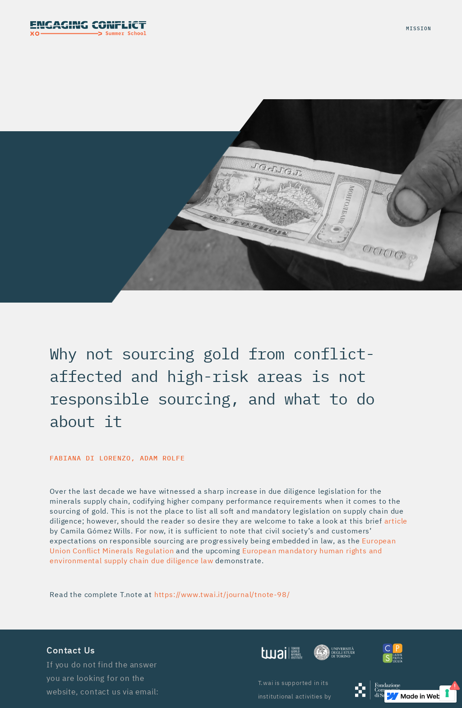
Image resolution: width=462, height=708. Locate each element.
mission (418, 28)
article (396, 520)
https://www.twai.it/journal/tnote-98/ (222, 594)
